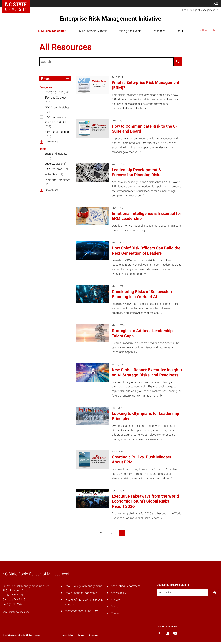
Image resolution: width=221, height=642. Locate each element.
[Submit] (214, 592)
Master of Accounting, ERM (81, 610)
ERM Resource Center (52, 31)
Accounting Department (125, 586)
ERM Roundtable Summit (91, 31)
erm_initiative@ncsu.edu (16, 611)
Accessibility (118, 592)
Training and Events (129, 31)
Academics (158, 31)
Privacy (115, 599)
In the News (53, 174)
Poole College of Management (83, 586)
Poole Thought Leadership (81, 592)
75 (112, 533)
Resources (93, 635)
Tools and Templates (57, 182)
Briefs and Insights (55, 156)
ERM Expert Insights (56, 110)
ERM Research (56, 169)
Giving (115, 606)
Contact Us (118, 613)
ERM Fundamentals (56, 134)
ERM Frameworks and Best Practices (55, 122)
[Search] (178, 61)
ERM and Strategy (55, 100)
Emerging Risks (57, 92)
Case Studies (55, 163)
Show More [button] (51, 141)
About (179, 31)
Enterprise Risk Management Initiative (110, 18)
